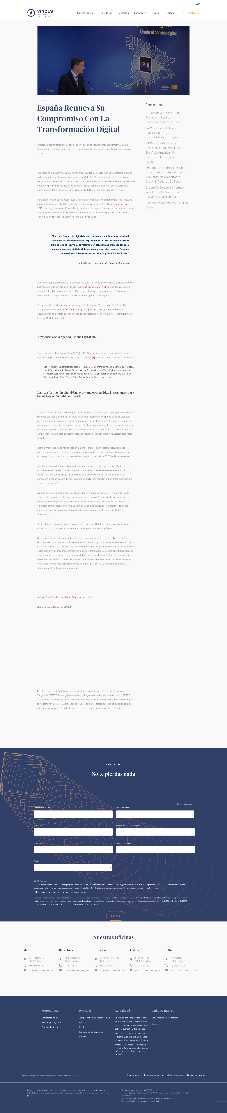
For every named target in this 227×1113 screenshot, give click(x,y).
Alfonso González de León (50, 597)
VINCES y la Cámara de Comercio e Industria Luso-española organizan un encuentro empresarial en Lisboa (163, 152)
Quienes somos (85, 12)
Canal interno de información (140, 1075)
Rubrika (75, 1075)
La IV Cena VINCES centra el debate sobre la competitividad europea (163, 132)
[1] (93, 357)
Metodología (107, 12)
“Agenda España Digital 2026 (92, 286)
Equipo (155, 12)
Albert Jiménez (88, 597)
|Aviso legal (159, 1075)
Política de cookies (174, 1075)
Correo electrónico (42, 914)
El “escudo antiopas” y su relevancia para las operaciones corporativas (162, 117)
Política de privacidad (195, 1075)
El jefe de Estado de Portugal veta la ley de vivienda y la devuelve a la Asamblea (165, 192)
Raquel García (71, 597)
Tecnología (123, 12)
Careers (170, 12)
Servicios (140, 13)
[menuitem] (197, 4)
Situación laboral (124, 914)
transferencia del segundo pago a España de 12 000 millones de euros (86, 309)
